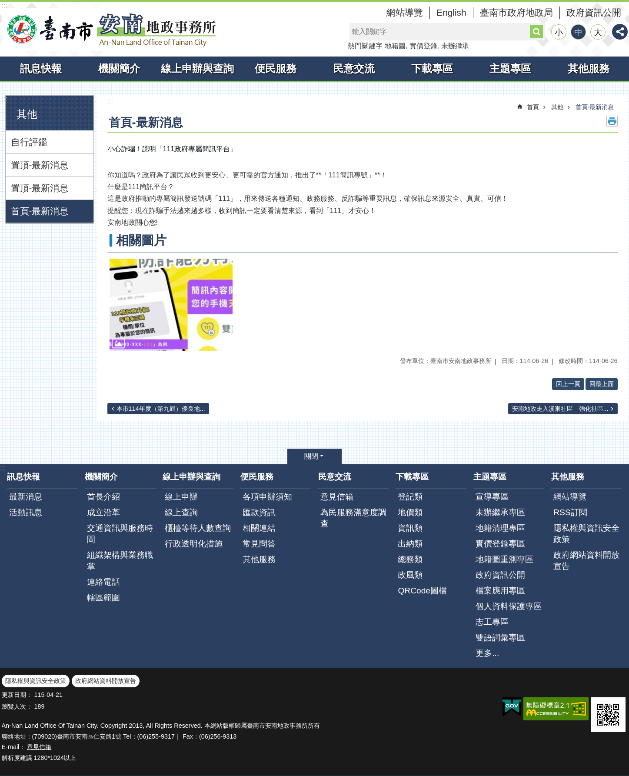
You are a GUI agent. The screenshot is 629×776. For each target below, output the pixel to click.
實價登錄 (423, 46)
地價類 (410, 512)
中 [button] (578, 32)
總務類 (410, 559)
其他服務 (588, 68)
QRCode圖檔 (422, 590)
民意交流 (354, 68)
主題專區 (510, 68)
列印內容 (612, 121)
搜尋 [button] (536, 31)
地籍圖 (395, 46)
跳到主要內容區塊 (4, 4)
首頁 (533, 106)
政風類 (410, 575)
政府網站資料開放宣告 (586, 560)
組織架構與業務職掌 (120, 560)
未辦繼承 (455, 46)
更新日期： (17, 694)
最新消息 (25, 496)
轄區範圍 (103, 597)
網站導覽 (404, 12)
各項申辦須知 (267, 496)
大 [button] (598, 32)
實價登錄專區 (500, 543)
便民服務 (275, 68)
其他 (27, 114)
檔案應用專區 (500, 590)
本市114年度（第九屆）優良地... (160, 408)
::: (4, 6)
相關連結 (259, 528)
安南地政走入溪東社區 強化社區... (560, 408)
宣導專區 (492, 496)
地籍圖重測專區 (504, 559)
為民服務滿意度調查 (353, 518)
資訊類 (410, 528)
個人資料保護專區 (509, 606)
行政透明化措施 (194, 543)
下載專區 (432, 68)
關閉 (311, 456)
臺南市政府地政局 (516, 12)
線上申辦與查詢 (197, 68)
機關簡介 (119, 68)
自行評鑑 (29, 142)
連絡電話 (103, 581)
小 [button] (559, 32)
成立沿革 (103, 512)
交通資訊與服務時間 (120, 533)
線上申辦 (181, 496)
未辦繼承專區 (500, 512)
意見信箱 (336, 496)
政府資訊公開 (593, 12)
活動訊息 (25, 512)
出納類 (410, 543)
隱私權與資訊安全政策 (586, 533)
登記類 (410, 496)
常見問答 (259, 543)
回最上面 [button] (601, 383)
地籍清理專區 (500, 528)
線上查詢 (181, 512)
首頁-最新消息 (40, 211)
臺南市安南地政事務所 (110, 29)
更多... (487, 653)
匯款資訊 (259, 512)
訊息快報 (41, 68)
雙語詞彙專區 (500, 637)
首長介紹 (103, 496)
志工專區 (492, 621)
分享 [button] (620, 32)
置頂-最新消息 (40, 165)
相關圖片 (141, 240)
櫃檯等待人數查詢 (198, 528)
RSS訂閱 (570, 512)
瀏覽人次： (17, 706)
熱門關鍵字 (365, 46)
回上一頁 (568, 383)
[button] (171, 305)
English (451, 12)
